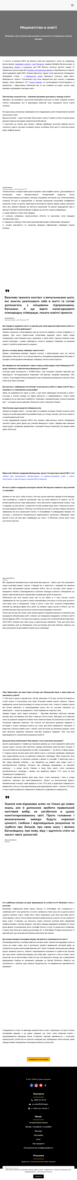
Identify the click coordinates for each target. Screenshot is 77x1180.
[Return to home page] (9, 5)
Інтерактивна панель (38, 1123)
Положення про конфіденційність (38, 1148)
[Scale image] (26, 449)
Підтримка (38, 1135)
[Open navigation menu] (72, 5)
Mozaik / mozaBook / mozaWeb (39, 1127)
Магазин (38, 1131)
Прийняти (38, 1176)
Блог (38, 1139)
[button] (38, 1059)
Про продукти (38, 1144)
